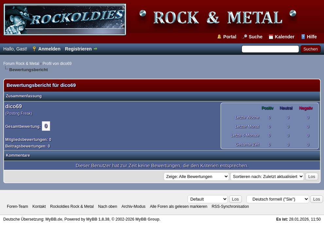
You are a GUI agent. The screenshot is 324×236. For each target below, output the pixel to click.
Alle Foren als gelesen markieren (178, 206)
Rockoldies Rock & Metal (72, 206)
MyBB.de (53, 219)
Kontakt (39, 206)
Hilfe (312, 36)
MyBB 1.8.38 (97, 219)
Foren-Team (17, 206)
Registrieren (78, 48)
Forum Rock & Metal (21, 63)
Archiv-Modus (133, 206)
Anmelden (49, 48)
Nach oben (107, 206)
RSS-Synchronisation (230, 206)
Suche (255, 36)
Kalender (285, 36)
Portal (229, 36)
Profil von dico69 (57, 63)
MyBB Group (147, 219)
